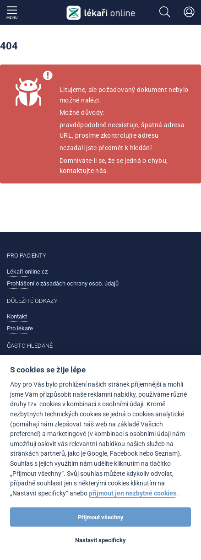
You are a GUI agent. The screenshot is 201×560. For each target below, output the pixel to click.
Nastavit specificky (100, 540)
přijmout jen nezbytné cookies (132, 493)
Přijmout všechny (101, 517)
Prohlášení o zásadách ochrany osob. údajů (63, 283)
